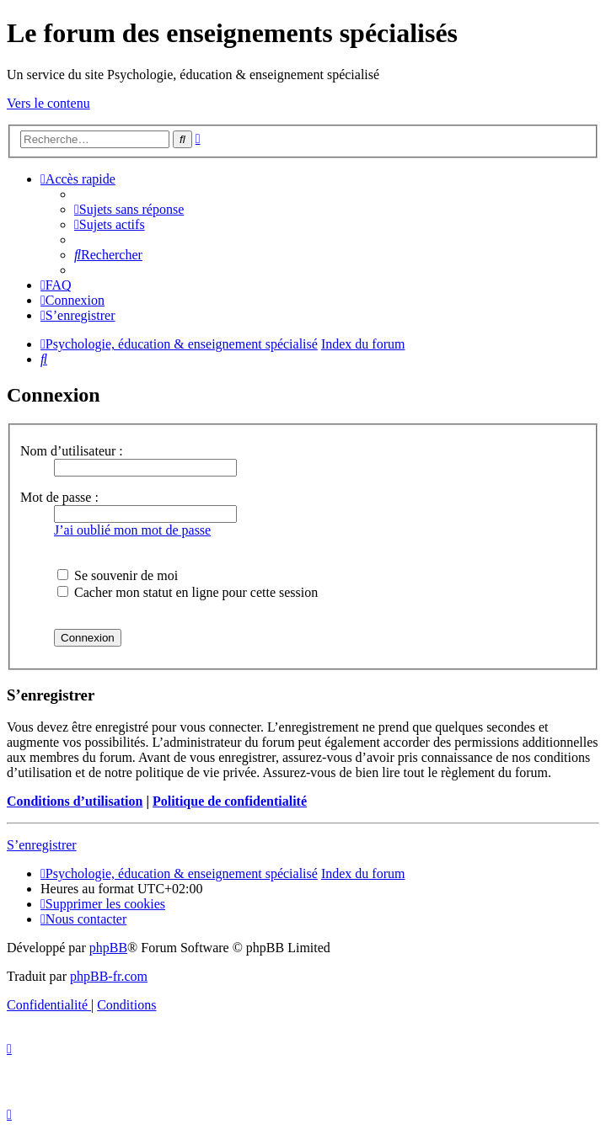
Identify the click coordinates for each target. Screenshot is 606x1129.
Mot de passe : (59, 497)
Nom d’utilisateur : (71, 451)
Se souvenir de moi (117, 575)
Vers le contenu (48, 103)
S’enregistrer (42, 845)
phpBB (108, 947)
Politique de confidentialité (230, 801)
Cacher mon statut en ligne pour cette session (187, 592)
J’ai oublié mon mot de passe (132, 530)
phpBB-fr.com (108, 976)
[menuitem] (129, 209)
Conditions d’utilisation (74, 801)
